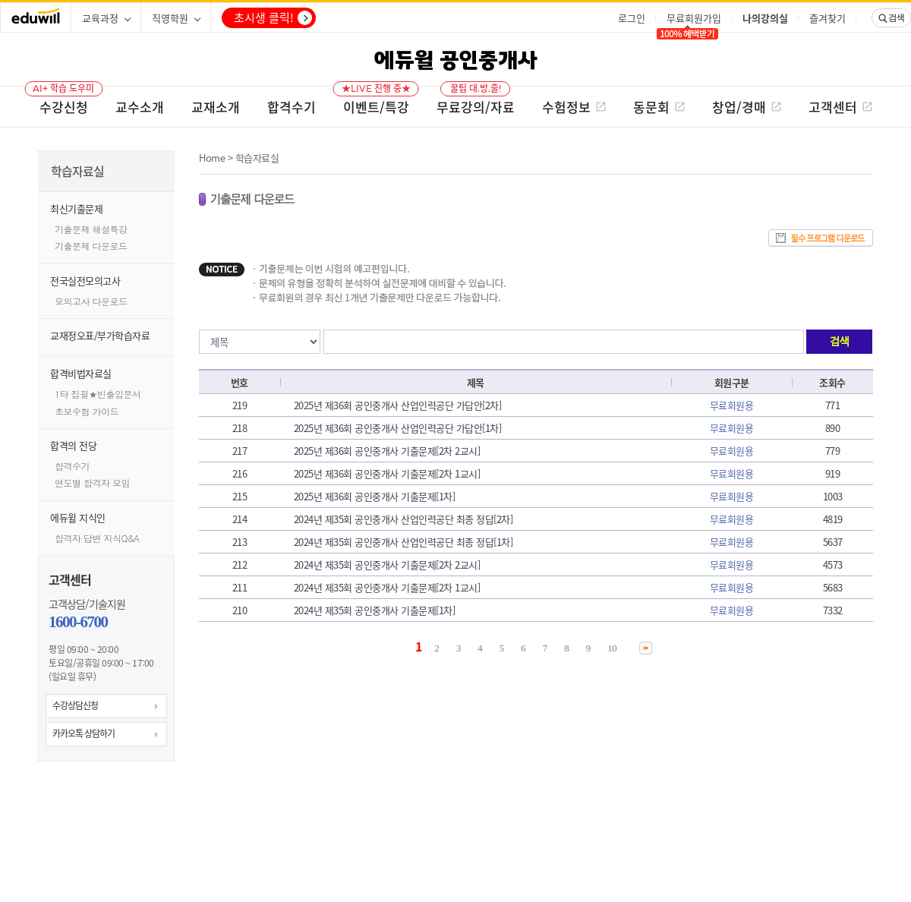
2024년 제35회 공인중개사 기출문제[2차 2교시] (387, 564)
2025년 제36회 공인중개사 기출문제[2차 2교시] (387, 450)
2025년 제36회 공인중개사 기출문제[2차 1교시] (387, 473)
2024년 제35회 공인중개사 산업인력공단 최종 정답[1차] (403, 542)
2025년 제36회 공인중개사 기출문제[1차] (375, 496)
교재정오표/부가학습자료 (100, 335)
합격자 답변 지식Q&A (97, 537)
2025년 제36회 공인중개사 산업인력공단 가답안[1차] (398, 428)
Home (212, 157)
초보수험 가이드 (86, 411)
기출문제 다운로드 (91, 245)
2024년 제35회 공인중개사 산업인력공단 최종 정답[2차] (403, 519)
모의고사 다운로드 (91, 301)
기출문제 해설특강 (91, 228)
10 (611, 648)
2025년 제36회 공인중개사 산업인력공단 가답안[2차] (398, 405)
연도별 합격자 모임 (92, 482)
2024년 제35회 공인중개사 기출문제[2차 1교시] (387, 587)
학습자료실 (257, 157)
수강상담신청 (75, 705)
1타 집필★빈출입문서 (98, 393)
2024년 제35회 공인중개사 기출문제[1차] (375, 610)
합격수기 (72, 465)
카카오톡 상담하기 (83, 733)
